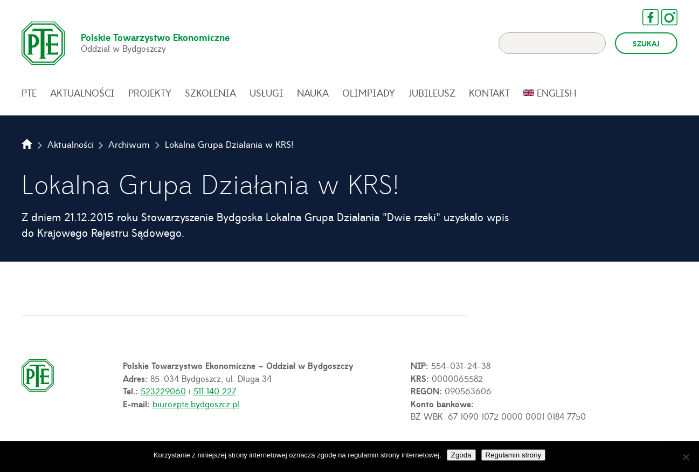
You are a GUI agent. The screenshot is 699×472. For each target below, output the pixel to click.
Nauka (313, 92)
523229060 (163, 390)
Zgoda (461, 455)
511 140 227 (214, 390)
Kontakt (489, 92)
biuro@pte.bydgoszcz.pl (196, 403)
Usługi (266, 92)
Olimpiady (368, 92)
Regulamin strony (514, 455)
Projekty (149, 92)
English (557, 92)
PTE (29, 92)
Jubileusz (432, 92)
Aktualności (82, 92)
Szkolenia (210, 92)
